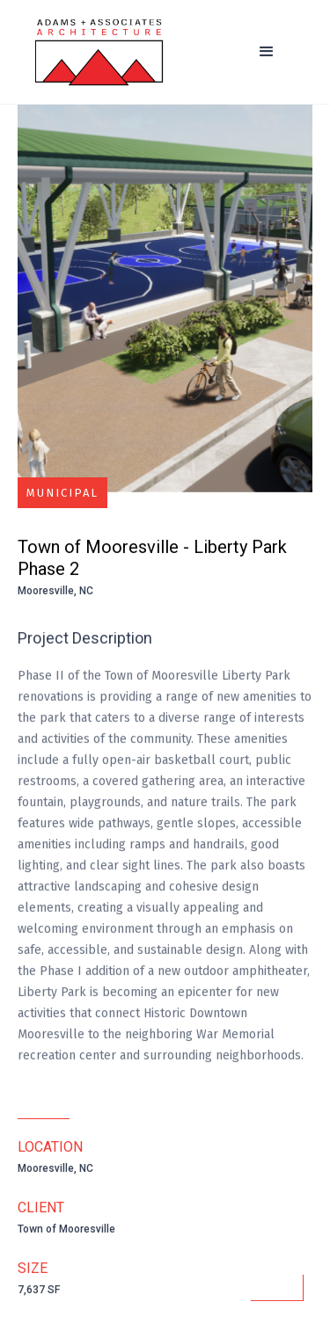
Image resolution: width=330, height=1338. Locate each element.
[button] (266, 52)
